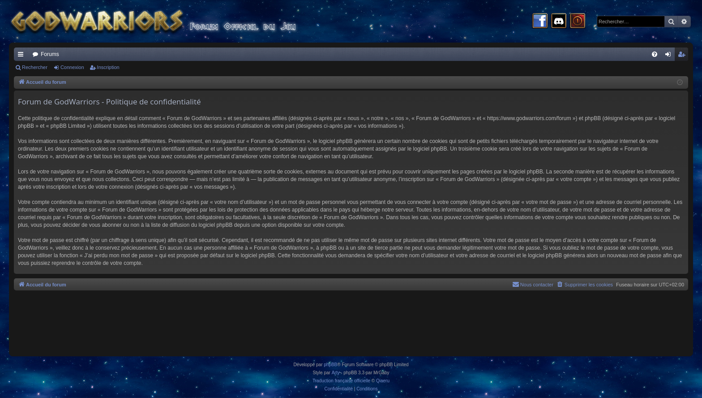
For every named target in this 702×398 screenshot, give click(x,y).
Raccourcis (22, 56)
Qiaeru (383, 380)
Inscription (108, 67)
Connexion (72, 67)
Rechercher (34, 67)
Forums (50, 54)
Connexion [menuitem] (670, 56)
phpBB (330, 364)
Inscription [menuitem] (683, 56)
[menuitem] (654, 54)
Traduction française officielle (341, 380)
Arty (336, 372)
